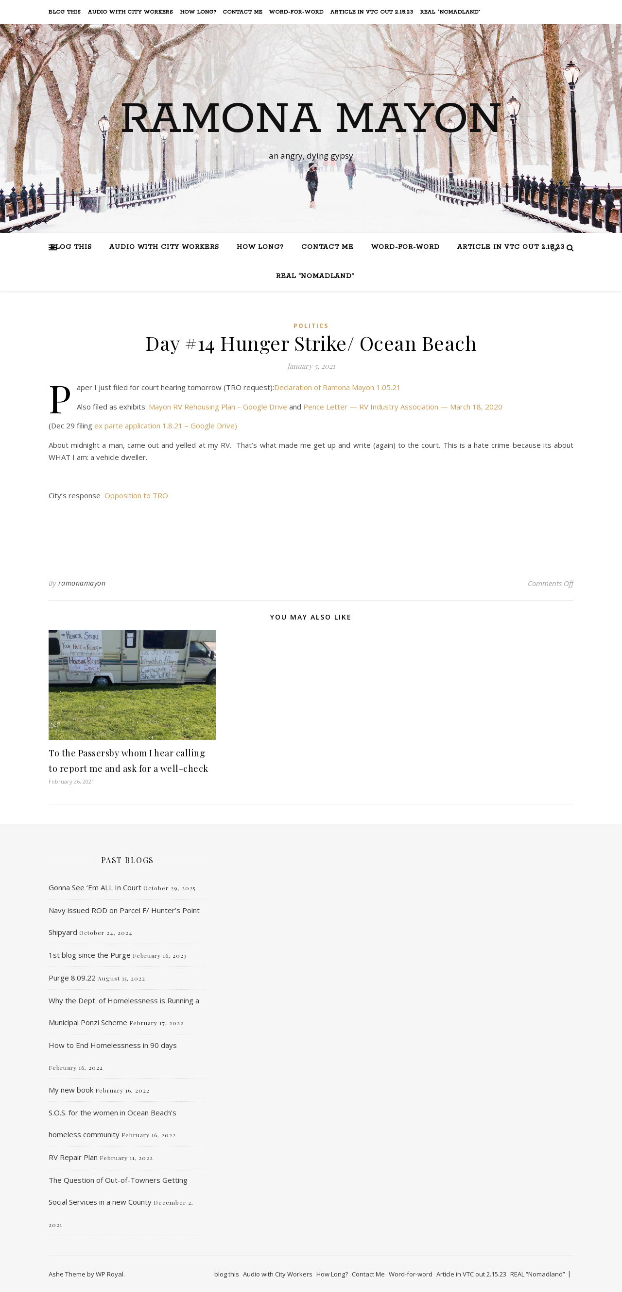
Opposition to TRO (136, 495)
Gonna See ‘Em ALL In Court (95, 887)
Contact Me (242, 12)
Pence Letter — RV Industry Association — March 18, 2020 (402, 406)
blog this (65, 12)
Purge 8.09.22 (72, 977)
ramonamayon (82, 583)
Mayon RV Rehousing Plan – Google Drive (218, 406)
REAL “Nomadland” (450, 12)
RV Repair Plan (73, 1157)
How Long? (198, 12)
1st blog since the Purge (90, 955)
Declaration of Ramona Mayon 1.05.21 (337, 387)
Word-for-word (296, 12)
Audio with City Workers (130, 12)
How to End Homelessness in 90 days (113, 1045)
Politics (311, 326)
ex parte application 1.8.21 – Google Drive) (165, 425)
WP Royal (109, 1274)
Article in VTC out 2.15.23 (372, 12)
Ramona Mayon (311, 120)
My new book (71, 1090)
